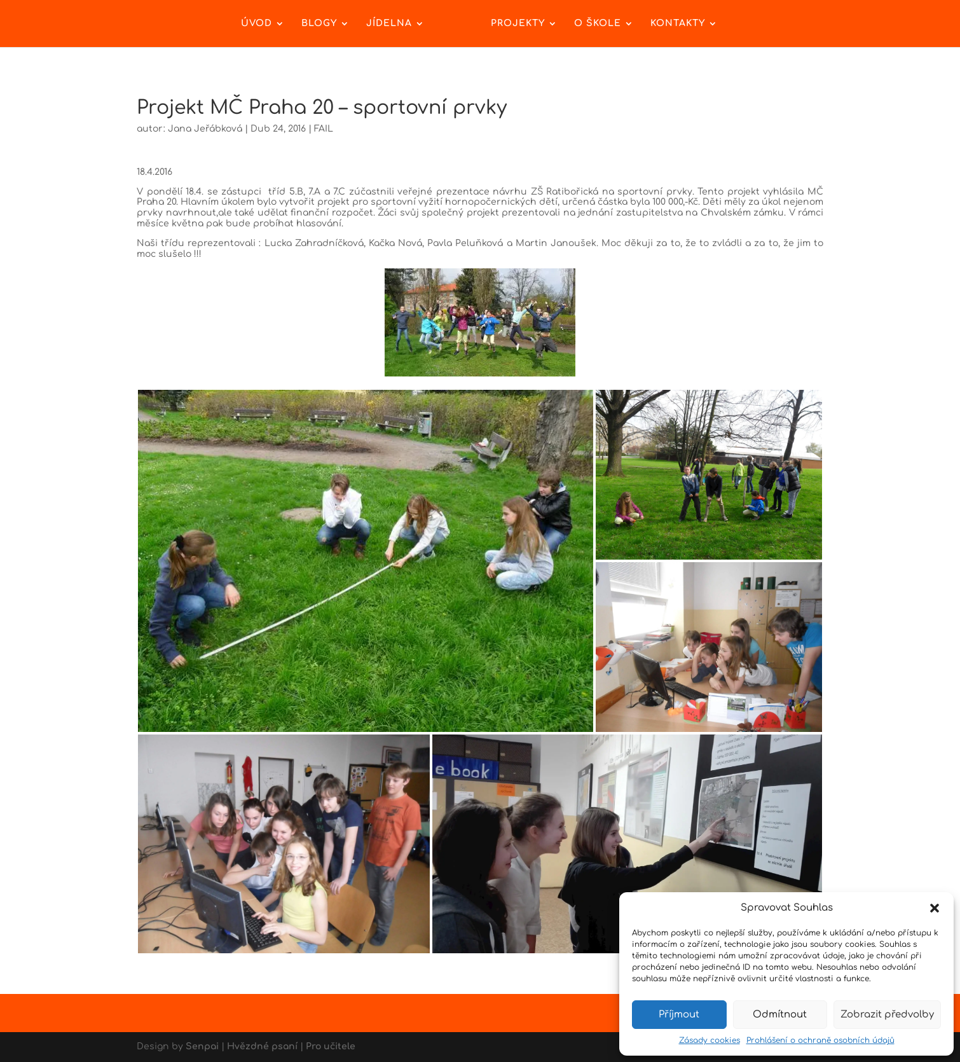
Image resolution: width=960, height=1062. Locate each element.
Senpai (202, 1046)
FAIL (323, 129)
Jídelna (389, 23)
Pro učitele (330, 1046)
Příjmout (679, 1014)
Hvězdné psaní (262, 1046)
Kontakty (677, 23)
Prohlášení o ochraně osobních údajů (820, 1040)
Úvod (256, 23)
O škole (597, 23)
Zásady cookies (709, 1040)
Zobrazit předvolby (887, 1014)
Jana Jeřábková (205, 129)
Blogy (319, 23)
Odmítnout (780, 1014)
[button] (934, 908)
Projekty (518, 23)
